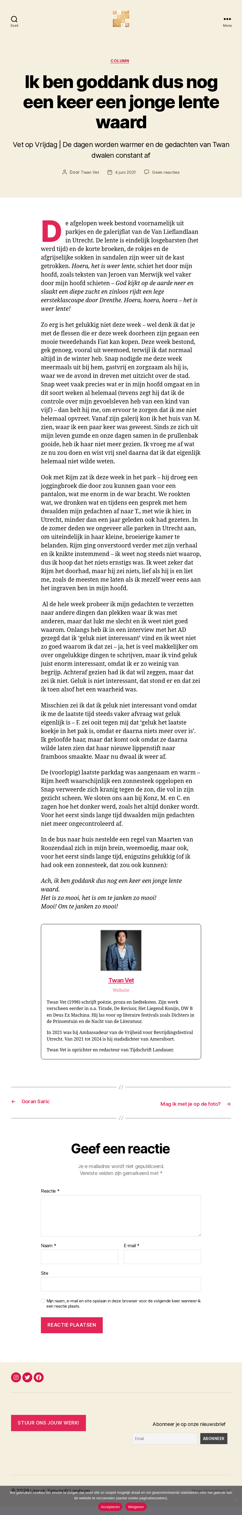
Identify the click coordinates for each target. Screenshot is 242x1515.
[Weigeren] (235, 1500)
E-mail (132, 1254)
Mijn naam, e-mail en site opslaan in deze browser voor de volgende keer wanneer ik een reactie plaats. (123, 1312)
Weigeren (136, 1507)
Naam (48, 1254)
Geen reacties (166, 182)
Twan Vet (88, 182)
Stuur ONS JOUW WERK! (48, 1431)
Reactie (50, 1200)
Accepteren (110, 1507)
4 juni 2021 (125, 182)
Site (44, 1282)
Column (121, 70)
